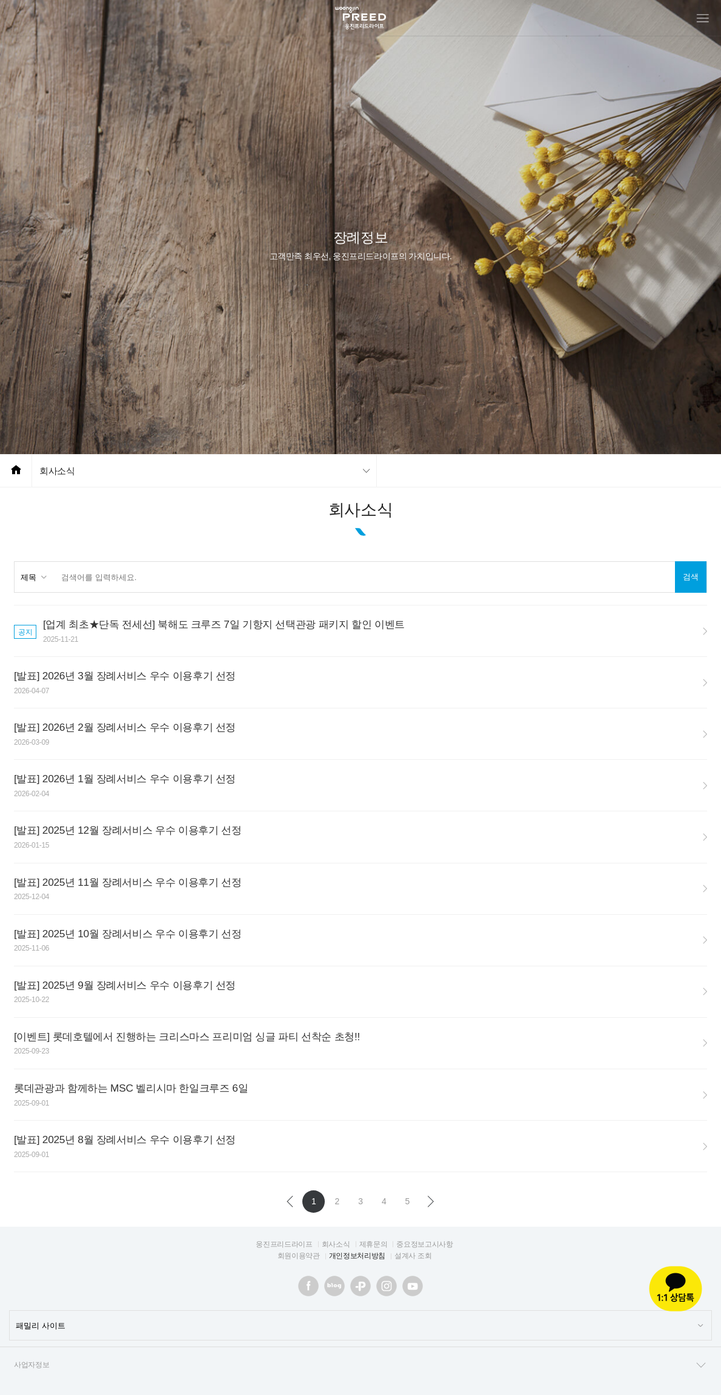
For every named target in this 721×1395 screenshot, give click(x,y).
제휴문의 (373, 1244)
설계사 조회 (412, 1256)
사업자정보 (360, 1365)
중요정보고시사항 (424, 1244)
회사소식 (57, 471)
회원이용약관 (298, 1256)
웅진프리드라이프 (284, 1244)
